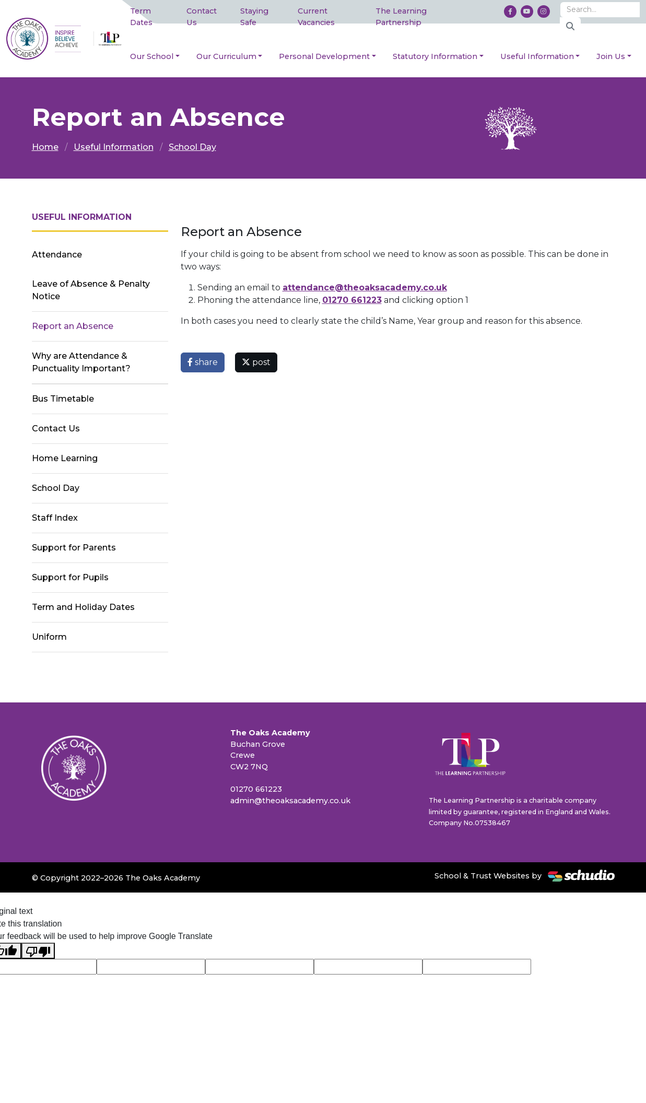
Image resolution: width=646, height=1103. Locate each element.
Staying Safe (254, 16)
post (256, 362)
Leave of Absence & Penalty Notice (91, 290)
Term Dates (141, 16)
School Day (192, 147)
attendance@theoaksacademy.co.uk (365, 287)
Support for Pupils (70, 577)
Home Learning (65, 458)
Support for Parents (74, 548)
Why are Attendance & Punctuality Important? (81, 362)
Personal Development (324, 56)
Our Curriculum (226, 56)
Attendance (57, 255)
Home (45, 147)
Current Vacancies (316, 16)
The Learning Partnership (401, 16)
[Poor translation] (38, 951)
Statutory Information (435, 56)
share (202, 362)
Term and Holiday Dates (83, 607)
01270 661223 (352, 300)
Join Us (610, 56)
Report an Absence (72, 326)
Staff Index (55, 518)
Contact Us (201, 16)
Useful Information (537, 56)
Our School (151, 56)
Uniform (49, 637)
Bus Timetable (63, 399)
